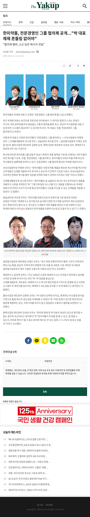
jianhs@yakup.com (25, 51)
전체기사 (7, 23)
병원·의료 (59, 22)
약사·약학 (75, 22)
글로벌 (44, 22)
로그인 (40, 504)
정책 (20, 22)
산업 (32, 22)
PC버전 (49, 504)
